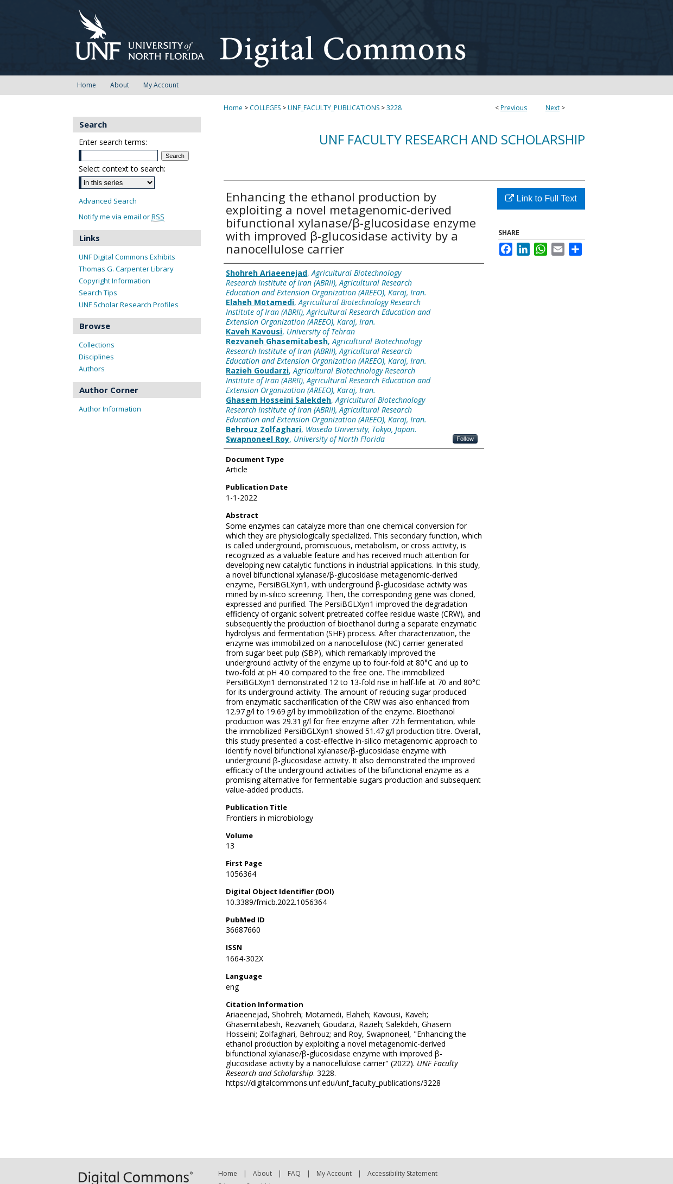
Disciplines (96, 357)
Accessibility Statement (402, 1173)
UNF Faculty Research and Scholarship (452, 139)
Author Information (110, 409)
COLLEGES (265, 107)
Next (552, 107)
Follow (465, 438)
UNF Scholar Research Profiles (129, 304)
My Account (334, 1173)
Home (233, 107)
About (262, 1173)
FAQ (294, 1173)
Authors (92, 368)
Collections (97, 345)
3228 (394, 107)
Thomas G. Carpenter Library (126, 269)
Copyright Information (114, 281)
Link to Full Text (540, 198)
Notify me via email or (121, 217)
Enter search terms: (113, 142)
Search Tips (98, 292)
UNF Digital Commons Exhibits (127, 257)
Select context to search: (122, 168)
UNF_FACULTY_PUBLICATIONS (333, 107)
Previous (513, 107)
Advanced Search (108, 201)
